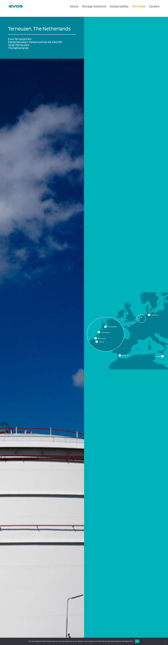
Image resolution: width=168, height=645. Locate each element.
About (74, 6)
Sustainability (119, 6)
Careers (154, 6)
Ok (137, 641)
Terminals (139, 6)
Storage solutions (94, 6)
